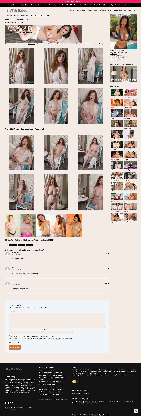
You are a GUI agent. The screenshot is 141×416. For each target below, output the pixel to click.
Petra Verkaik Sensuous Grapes (54, 385)
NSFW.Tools (33, 5)
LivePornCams (93, 5)
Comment (12, 311)
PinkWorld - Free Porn (12, 15)
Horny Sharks (119, 5)
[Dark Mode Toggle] (136, 411)
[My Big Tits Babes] (16, 10)
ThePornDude (118, 10)
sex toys (111, 5)
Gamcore (127, 5)
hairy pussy (13, 244)
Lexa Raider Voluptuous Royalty (52, 393)
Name (11, 328)
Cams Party (24, 5)
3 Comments (9, 22)
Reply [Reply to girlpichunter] (107, 253)
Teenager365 (83, 5)
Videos (96, 10)
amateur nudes (15, 5)
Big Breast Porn (42, 5)
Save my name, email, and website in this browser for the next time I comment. (32, 335)
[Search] (134, 10)
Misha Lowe (19, 22)
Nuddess (46, 15)
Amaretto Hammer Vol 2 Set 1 (56, 390)
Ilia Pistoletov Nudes (49, 369)
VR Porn (75, 5)
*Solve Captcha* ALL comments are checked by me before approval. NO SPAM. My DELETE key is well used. (40, 337)
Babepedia (24, 15)
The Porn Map (128, 10)
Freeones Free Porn (36, 15)
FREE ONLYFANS (117, 50)
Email (43, 328)
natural (21, 244)
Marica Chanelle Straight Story (53, 371)
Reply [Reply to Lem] (107, 268)
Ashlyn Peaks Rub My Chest (56, 388)
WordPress (19, 414)
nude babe (29, 244)
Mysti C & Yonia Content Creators (51, 380)
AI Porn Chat (52, 5)
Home (72, 10)
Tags (77, 10)
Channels (103, 10)
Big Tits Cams (103, 5)
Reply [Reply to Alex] (107, 283)
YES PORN (68, 5)
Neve (6, 414)
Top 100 (90, 10)
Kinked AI (60, 5)
